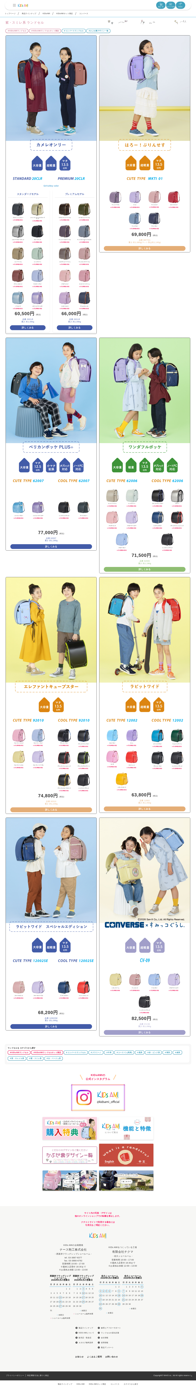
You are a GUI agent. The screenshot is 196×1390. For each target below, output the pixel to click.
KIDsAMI (46, 14)
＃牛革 (109, 1144)
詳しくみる (28, 419)
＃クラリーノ (95, 1144)
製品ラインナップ (65, 1384)
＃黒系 (139, 1144)
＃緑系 (177, 1144)
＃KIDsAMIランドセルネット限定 (45, 122)
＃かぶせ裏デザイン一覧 (98, 122)
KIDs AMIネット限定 (97, 1384)
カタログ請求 (171, 5)
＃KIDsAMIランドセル (16, 122)
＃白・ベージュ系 (53, 1150)
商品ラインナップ (29, 14)
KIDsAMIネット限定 (64, 14)
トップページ (10, 14)
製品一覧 (161, 5)
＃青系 (167, 1144)
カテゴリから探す (131, 1384)
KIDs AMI (81, 1384)
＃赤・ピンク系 (153, 1144)
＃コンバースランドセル (74, 122)
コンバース (83, 14)
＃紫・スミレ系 (35, 1150)
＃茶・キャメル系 (17, 1150)
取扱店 (180, 5)
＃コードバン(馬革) (124, 1144)
